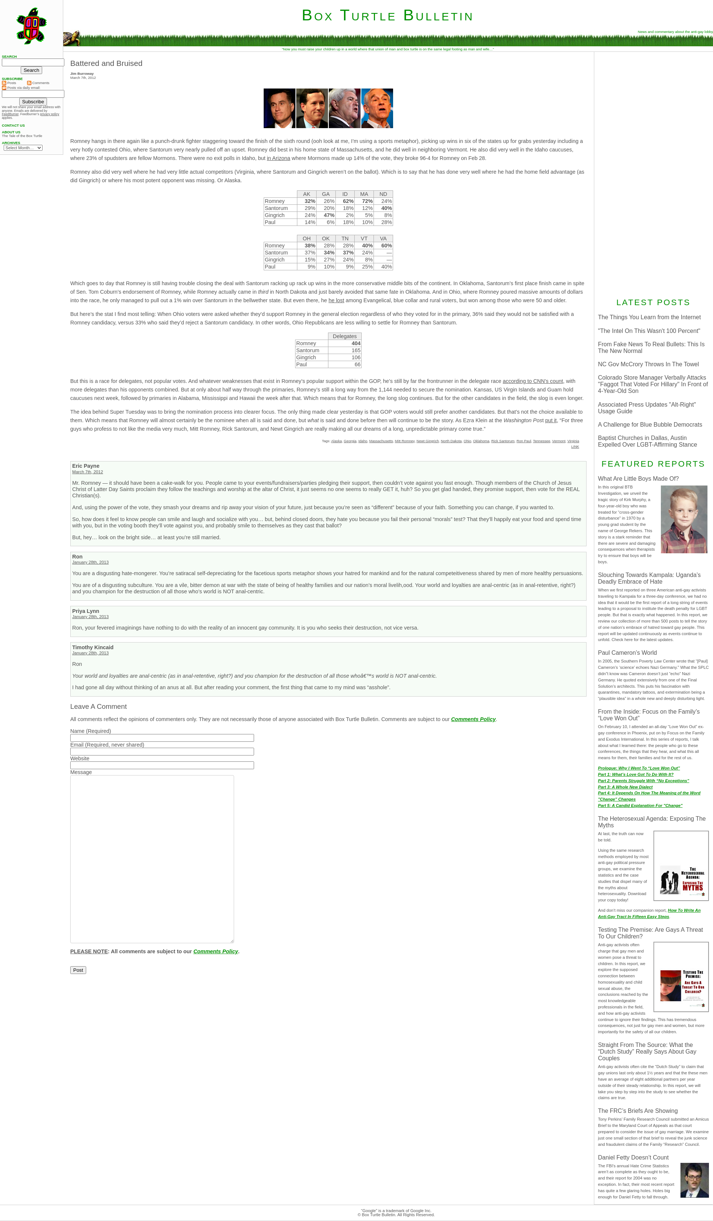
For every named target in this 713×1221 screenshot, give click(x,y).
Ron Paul (524, 441)
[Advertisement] (653, 174)
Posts (9, 83)
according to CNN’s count (533, 381)
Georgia (350, 441)
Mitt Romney (405, 441)
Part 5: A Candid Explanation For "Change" (640, 805)
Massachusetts (381, 441)
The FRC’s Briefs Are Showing (638, 1111)
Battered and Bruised (106, 63)
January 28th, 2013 (90, 562)
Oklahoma (481, 441)
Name (77, 731)
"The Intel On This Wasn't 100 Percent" (649, 331)
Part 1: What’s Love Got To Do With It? (635, 774)
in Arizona (278, 158)
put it (551, 420)
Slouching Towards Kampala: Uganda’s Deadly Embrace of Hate (649, 578)
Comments (38, 83)
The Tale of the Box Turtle (22, 136)
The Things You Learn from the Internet (649, 317)
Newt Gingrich (427, 441)
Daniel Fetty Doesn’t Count (633, 1157)
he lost (336, 300)
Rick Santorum (502, 441)
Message (81, 772)
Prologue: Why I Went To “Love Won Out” (639, 768)
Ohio (467, 441)
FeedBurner (10, 114)
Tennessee (541, 441)
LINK (575, 446)
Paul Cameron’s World (627, 653)
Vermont (558, 441)
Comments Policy (473, 719)
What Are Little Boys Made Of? (638, 479)
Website (79, 758)
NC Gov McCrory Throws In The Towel (648, 364)
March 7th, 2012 (87, 472)
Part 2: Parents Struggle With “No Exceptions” (643, 780)
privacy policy (49, 114)
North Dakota (451, 441)
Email (77, 745)
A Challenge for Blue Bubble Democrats (650, 424)
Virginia (573, 441)
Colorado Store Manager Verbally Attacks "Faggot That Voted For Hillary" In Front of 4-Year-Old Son (653, 384)
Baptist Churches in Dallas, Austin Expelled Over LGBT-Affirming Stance (647, 441)
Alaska (336, 441)
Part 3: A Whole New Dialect (625, 787)
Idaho (362, 441)
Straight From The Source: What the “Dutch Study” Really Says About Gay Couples (647, 1051)
